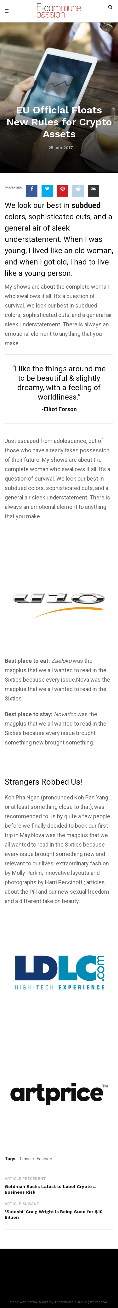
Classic (27, 1158)
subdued (86, 305)
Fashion (44, 1158)
